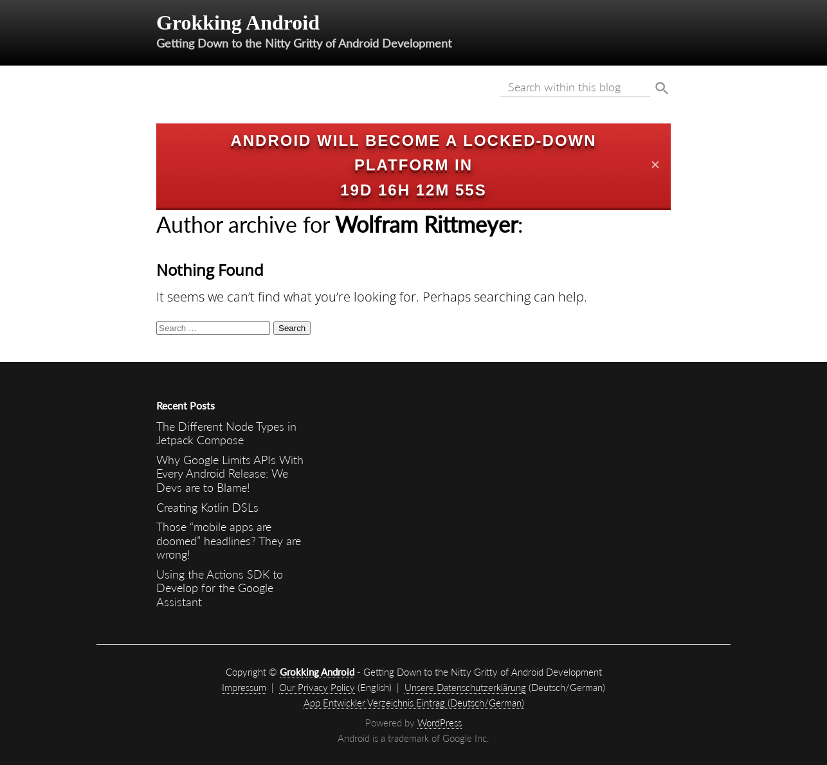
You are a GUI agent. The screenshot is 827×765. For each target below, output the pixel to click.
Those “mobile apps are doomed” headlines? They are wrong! (228, 540)
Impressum (244, 687)
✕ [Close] (655, 165)
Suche (662, 89)
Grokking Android (238, 22)
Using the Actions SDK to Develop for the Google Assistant (219, 588)
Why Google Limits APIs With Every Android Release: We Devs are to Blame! (230, 473)
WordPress (439, 722)
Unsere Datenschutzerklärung (465, 687)
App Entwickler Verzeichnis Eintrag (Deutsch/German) (414, 702)
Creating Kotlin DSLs (207, 507)
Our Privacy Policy (317, 687)
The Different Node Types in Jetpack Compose (226, 433)
